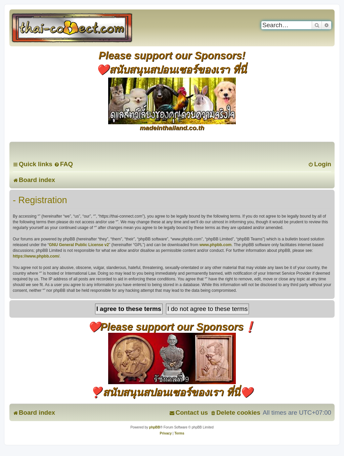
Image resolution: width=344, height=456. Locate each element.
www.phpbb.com (216, 244)
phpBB (154, 427)
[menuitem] (63, 164)
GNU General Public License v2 (79, 244)
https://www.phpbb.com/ (36, 256)
